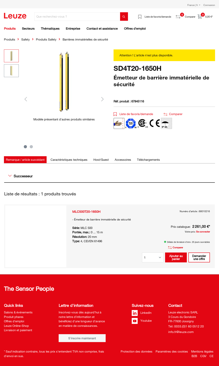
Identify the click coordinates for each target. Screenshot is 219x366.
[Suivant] (102, 99)
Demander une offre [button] (199, 257)
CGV (203, 356)
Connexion (209, 5)
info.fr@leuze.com (181, 332)
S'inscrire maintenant (82, 338)
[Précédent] (26, 99)
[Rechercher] (124, 16)
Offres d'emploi (14, 321)
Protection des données (136, 351)
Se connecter (203, 231)
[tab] (25, 159)
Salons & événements (18, 312)
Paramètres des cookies (172, 351)
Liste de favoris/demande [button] (133, 114)
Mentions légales (202, 351)
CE (211, 356)
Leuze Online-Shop (16, 325)
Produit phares (13, 317)
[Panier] (205, 16)
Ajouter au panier (176, 257)
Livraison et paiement (18, 330)
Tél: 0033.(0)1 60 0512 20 (186, 326)
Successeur (20, 176)
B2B (194, 356)
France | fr (192, 5)
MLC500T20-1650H (86, 212)
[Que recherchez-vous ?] (77, 16)
